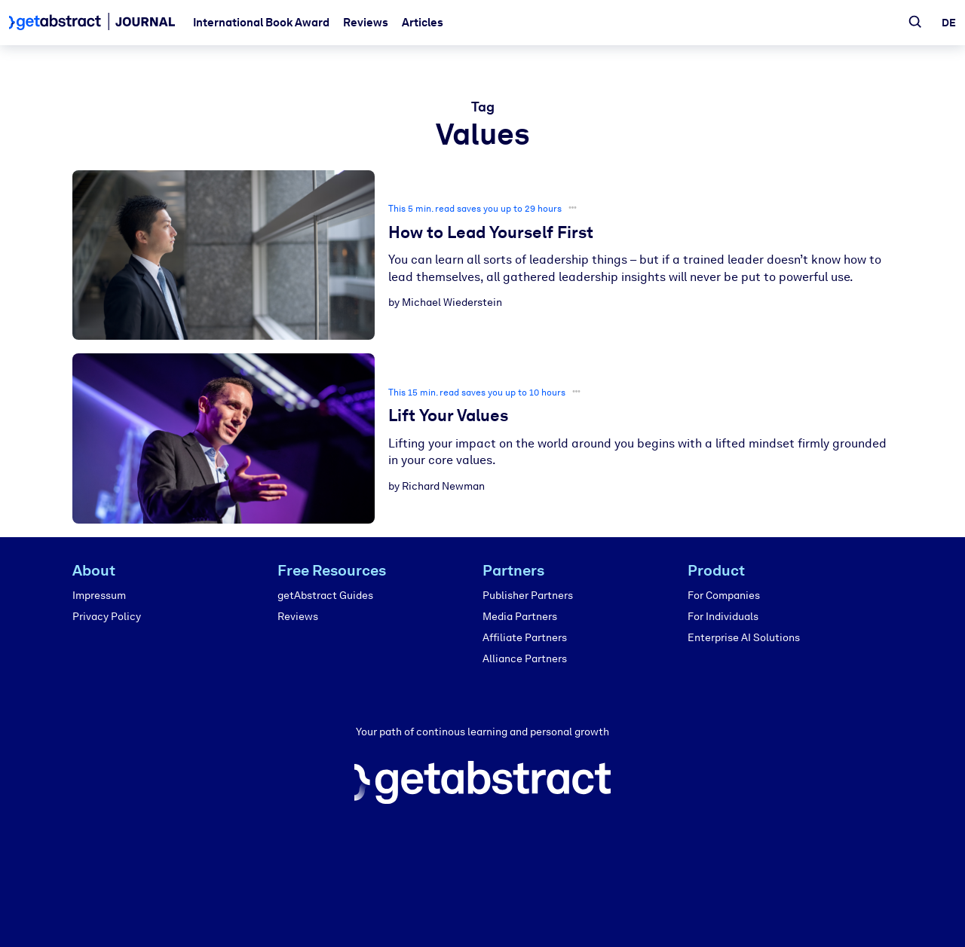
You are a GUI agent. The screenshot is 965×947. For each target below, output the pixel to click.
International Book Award (261, 22)
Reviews (365, 22)
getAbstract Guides (325, 595)
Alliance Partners (524, 658)
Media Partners (519, 616)
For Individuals (723, 616)
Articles (422, 22)
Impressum (99, 595)
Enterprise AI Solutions (744, 637)
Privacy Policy (106, 616)
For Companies (724, 595)
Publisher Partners (527, 595)
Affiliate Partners (524, 637)
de (949, 23)
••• (572, 207)
